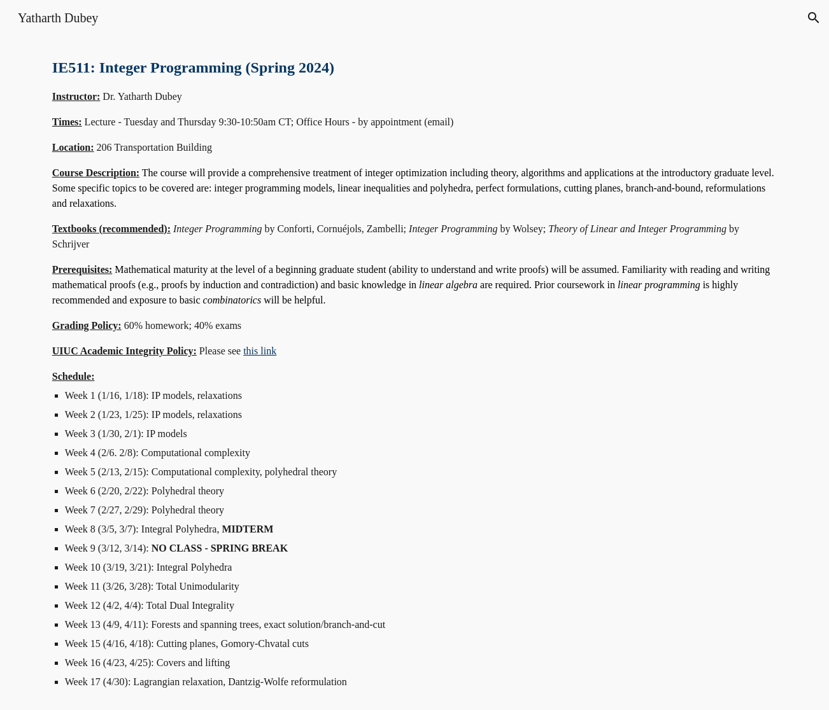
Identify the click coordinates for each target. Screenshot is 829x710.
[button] (813, 18)
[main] (414, 373)
